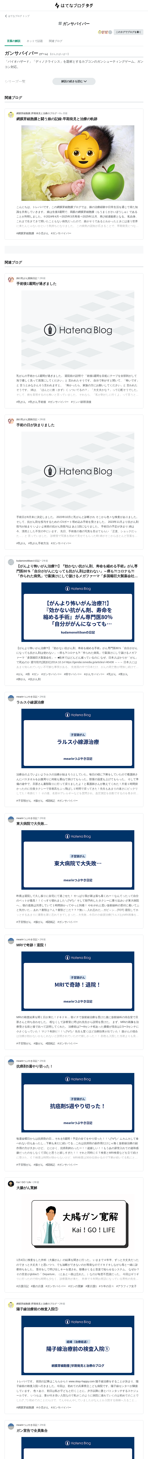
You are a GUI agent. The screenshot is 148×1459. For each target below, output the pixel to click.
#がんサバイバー (94, 674)
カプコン (88, 61)
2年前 (42, 278)
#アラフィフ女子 (126, 1286)
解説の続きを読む (74, 81)
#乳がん (21, 401)
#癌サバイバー (73, 674)
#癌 (28, 674)
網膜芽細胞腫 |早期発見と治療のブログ (36, 113)
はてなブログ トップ (17, 16)
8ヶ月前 (63, 113)
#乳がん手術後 (37, 401)
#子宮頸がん (23, 800)
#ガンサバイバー (61, 233)
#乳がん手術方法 (38, 543)
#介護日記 (22, 1286)
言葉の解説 (13, 40)
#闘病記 (50, 800)
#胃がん (123, 674)
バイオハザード (18, 61)
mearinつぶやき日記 (26, 696)
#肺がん (21, 679)
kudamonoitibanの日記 (28, 560)
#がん (19, 674)
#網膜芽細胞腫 (25, 233)
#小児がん (42, 233)
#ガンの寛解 (75, 1286)
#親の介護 (37, 1286)
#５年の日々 (106, 1286)
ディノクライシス (47, 61)
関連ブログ (55, 40)
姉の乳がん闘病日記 (26, 278)
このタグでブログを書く (128, 32)
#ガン (35, 674)
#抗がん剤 (34, 679)
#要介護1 (91, 1286)
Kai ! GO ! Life (23, 1182)
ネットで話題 (35, 40)
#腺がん (38, 800)
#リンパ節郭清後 (81, 401)
